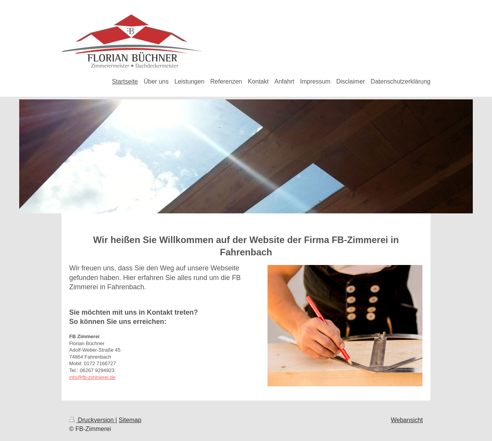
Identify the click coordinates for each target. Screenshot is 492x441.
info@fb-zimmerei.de (92, 377)
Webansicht (407, 420)
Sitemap (130, 420)
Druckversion (92, 420)
